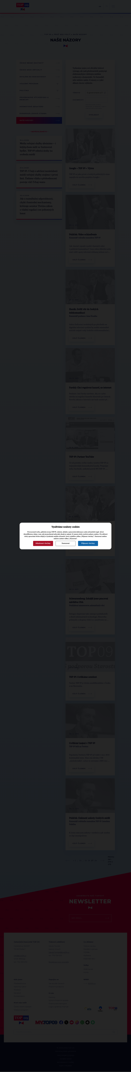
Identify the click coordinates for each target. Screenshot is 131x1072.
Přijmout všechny (88, 543)
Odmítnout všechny (43, 543)
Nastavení (65, 543)
